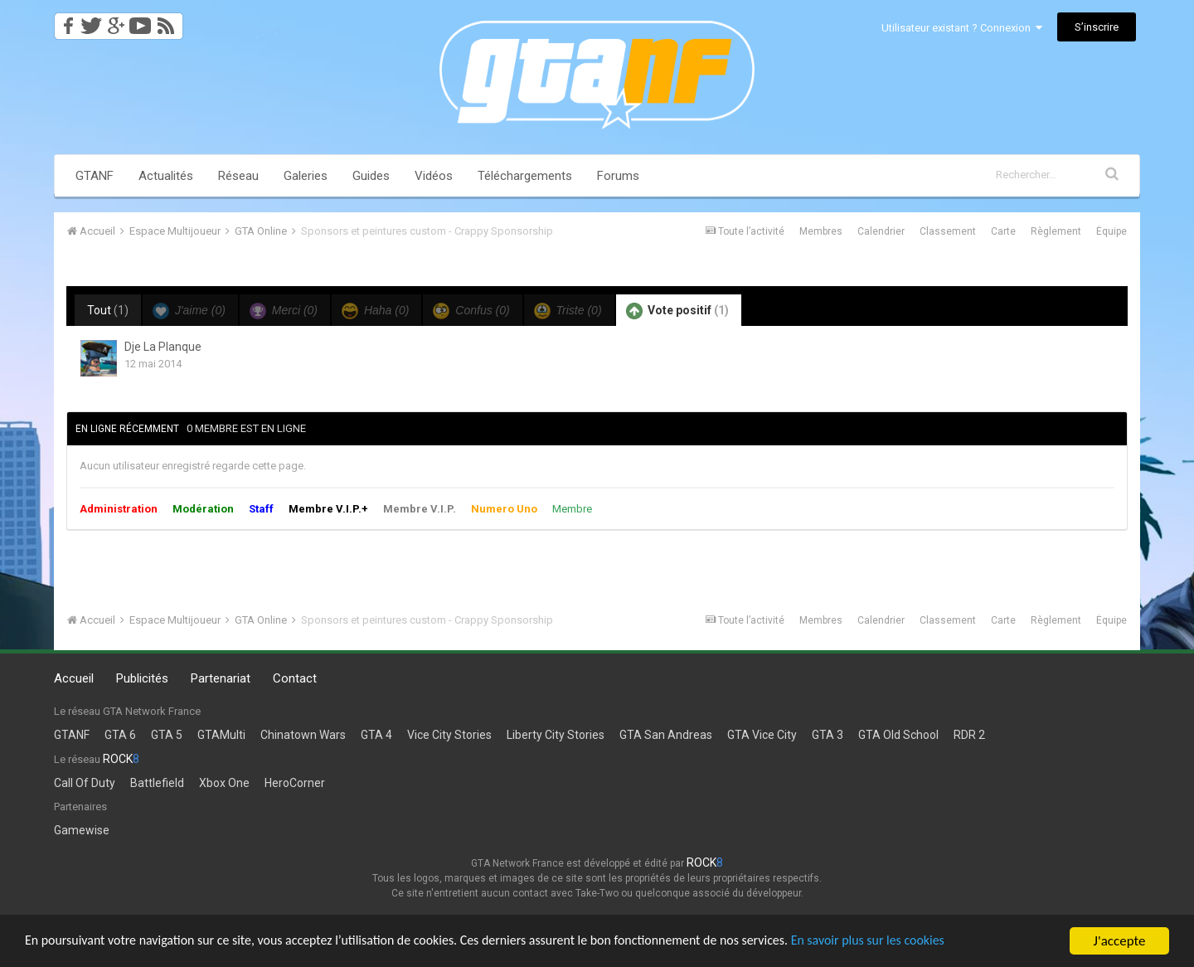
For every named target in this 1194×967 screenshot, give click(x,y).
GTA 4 (376, 734)
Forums (618, 175)
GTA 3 (827, 734)
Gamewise (81, 830)
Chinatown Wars (303, 734)
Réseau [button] (238, 175)
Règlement (1056, 231)
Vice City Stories (449, 734)
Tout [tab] (108, 310)
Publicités (142, 678)
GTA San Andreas (665, 734)
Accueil (74, 678)
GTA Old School (898, 734)
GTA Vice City (762, 734)
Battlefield (157, 783)
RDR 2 (969, 734)
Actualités (165, 175)
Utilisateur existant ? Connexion (961, 28)
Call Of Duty (84, 783)
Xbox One (224, 783)
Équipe (1111, 231)
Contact (295, 678)
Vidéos (434, 175)
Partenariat (220, 678)
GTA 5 (166, 734)
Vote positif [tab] (677, 311)
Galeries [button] (306, 175)
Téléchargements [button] (525, 175)
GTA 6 (120, 734)
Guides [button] (371, 175)
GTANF (94, 175)
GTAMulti (221, 734)
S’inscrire (1097, 27)
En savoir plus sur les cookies (925, 941)
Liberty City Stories (555, 734)
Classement (948, 231)
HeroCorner (295, 783)
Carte (1003, 231)
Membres (820, 231)
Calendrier (881, 231)
